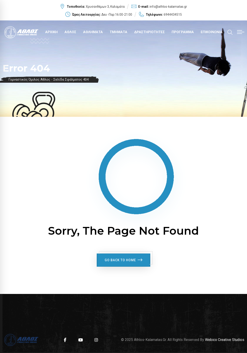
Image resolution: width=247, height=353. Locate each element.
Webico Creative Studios (224, 339)
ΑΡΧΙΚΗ (51, 32)
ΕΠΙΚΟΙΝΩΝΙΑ (211, 32)
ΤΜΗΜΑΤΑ (118, 32)
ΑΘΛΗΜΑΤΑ (93, 32)
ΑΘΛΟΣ (70, 32)
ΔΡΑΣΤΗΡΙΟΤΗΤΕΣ (149, 32)
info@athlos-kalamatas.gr (168, 6)
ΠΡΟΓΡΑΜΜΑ (183, 32)
